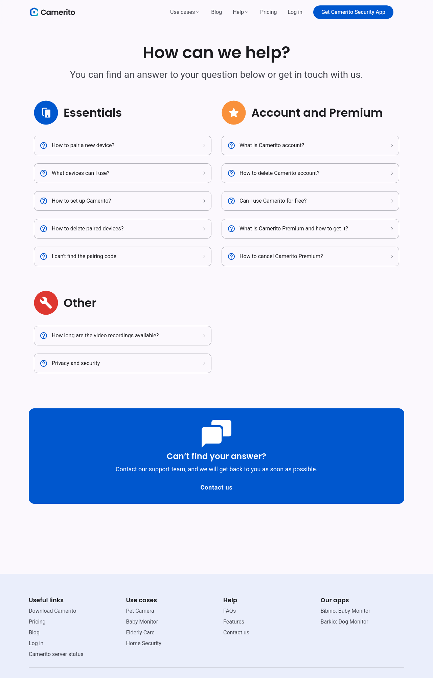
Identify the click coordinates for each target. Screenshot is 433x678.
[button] (185, 12)
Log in (295, 12)
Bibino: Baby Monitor (345, 611)
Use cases (182, 12)
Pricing (268, 12)
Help (238, 12)
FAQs (229, 611)
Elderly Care (140, 632)
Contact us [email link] (236, 632)
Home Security (143, 643)
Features (233, 621)
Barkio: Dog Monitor (344, 621)
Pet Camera (140, 611)
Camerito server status (56, 654)
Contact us (216, 487)
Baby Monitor (142, 621)
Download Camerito (52, 611)
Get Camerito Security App (353, 12)
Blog (216, 12)
